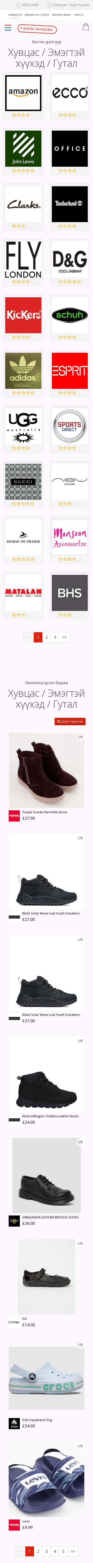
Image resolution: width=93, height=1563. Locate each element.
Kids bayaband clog (37, 1420)
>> (64, 637)
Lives (26, 1521)
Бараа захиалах (36, 29)
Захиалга (15, 15)
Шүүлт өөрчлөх (70, 721)
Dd (24, 1318)
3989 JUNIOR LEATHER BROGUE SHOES (50, 1217)
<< (28, 637)
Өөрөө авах (61, 15)
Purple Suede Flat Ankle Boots (44, 812)
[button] (85, 27)
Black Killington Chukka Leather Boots (50, 1116)
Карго (79, 15)
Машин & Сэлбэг (37, 15)
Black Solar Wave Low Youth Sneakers (51, 913)
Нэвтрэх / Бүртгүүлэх (68, 4)
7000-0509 (26, 4)
